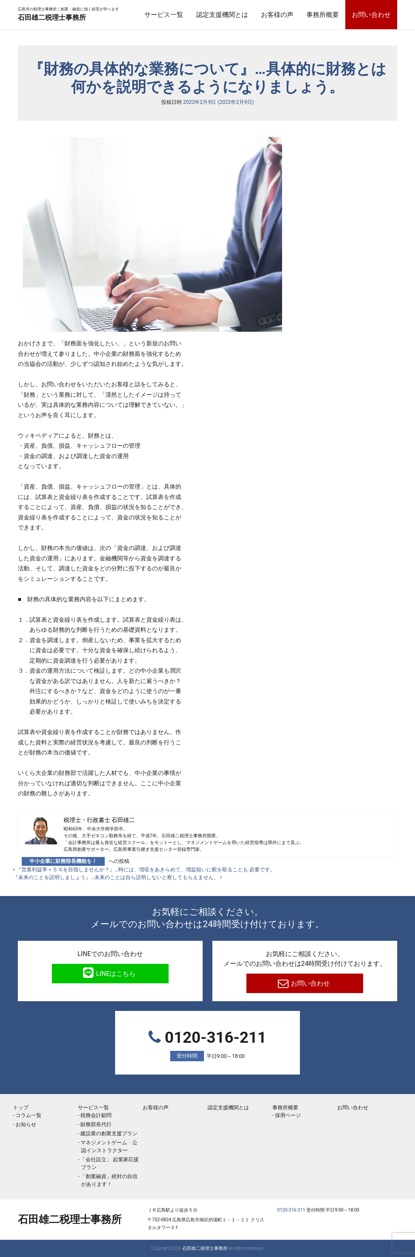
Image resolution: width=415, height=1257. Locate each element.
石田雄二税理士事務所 (70, 17)
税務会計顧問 (96, 1115)
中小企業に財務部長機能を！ (63, 861)
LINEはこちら (115, 973)
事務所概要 (322, 15)
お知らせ (26, 1124)
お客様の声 (277, 15)
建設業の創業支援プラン (108, 1133)
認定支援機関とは (222, 15)
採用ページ (288, 1115)
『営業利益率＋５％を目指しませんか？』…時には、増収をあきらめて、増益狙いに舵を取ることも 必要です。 (144, 869)
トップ (21, 1107)
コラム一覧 (29, 1115)
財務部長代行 (96, 1124)
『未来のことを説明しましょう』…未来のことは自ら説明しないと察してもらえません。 (117, 877)
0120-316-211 (207, 1045)
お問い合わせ (371, 15)
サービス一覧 (163, 15)
